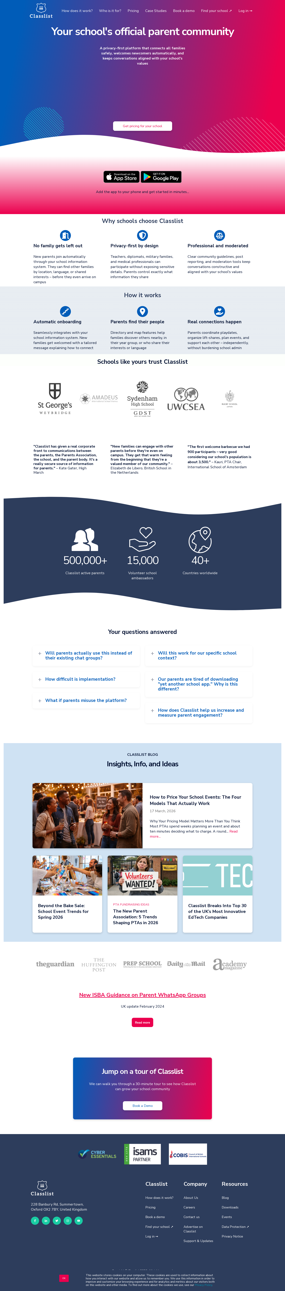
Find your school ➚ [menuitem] (159, 1227)
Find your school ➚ (216, 10)
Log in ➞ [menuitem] (151, 1236)
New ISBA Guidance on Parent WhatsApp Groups (142, 995)
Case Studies (156, 10)
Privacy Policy (203, 1285)
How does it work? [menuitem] (159, 1198)
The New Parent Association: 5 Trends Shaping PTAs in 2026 (135, 917)
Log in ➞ (245, 10)
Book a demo (184, 10)
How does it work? (77, 10)
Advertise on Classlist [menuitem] (193, 1229)
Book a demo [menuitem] (155, 1217)
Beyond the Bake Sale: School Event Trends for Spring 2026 (63, 911)
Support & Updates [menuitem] (198, 1241)
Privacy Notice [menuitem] (232, 1236)
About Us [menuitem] (191, 1198)
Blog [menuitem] (225, 1198)
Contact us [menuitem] (192, 1217)
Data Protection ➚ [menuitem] (235, 1227)
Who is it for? (110, 10)
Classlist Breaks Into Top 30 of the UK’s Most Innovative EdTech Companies (217, 911)
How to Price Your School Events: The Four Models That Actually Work (195, 800)
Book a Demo (143, 1105)
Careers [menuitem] (189, 1207)
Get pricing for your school (142, 126)
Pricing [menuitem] (150, 1207)
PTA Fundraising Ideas (131, 904)
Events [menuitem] (227, 1217)
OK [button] (63, 1278)
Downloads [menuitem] (230, 1207)
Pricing (133, 10)
